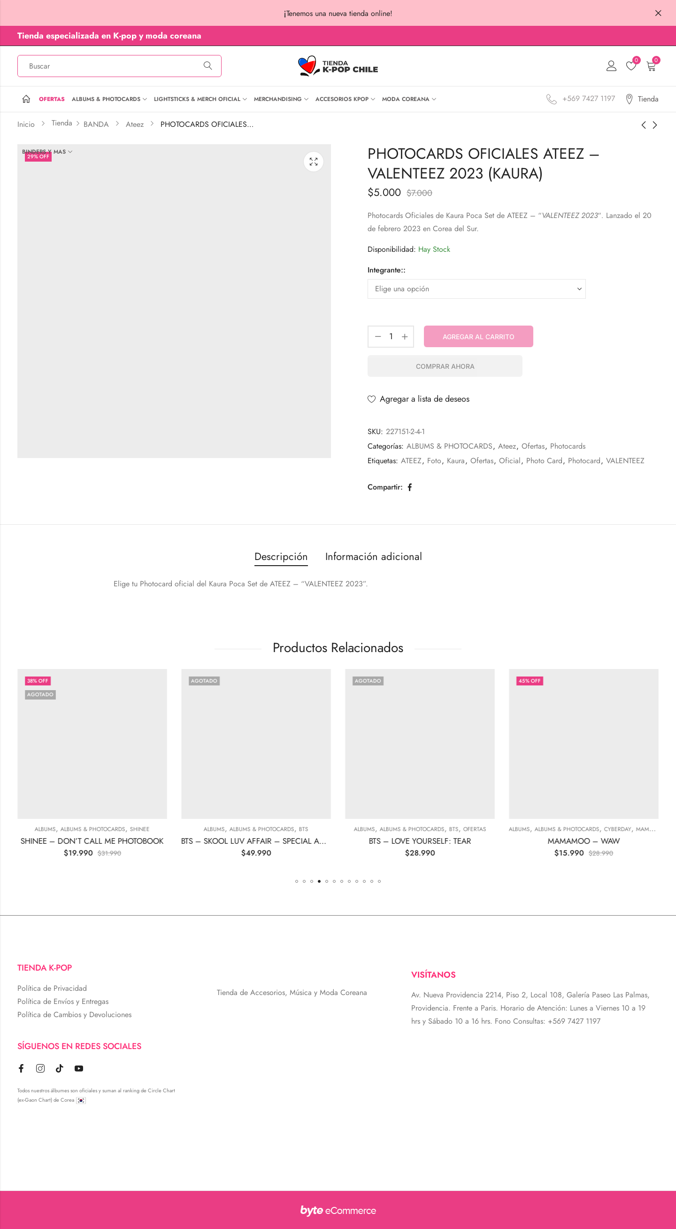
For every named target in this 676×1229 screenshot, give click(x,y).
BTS (425, 829)
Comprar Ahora (445, 366)
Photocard (584, 460)
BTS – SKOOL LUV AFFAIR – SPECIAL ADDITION (387, 841)
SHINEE (261, 829)
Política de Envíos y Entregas (62, 1001)
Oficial (510, 460)
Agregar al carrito (479, 337)
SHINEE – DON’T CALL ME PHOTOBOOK (213, 841)
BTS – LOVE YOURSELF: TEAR (542, 841)
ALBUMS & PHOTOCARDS (449, 446)
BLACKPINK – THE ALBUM (50, 841)
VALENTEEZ (625, 460)
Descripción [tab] (281, 556)
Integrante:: (387, 269)
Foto (434, 460)
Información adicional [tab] (373, 556)
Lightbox (313, 161)
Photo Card (544, 460)
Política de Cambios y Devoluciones (74, 1014)
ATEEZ (411, 460)
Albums (166, 829)
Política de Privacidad (52, 988)
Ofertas (533, 446)
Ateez (507, 446)
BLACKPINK (98, 829)
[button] (296, 881)
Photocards (567, 446)
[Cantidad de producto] (391, 337)
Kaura (456, 460)
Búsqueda (208, 66)
